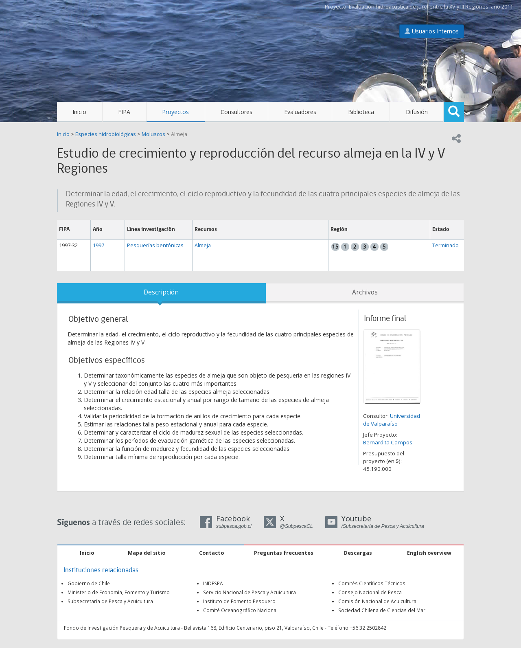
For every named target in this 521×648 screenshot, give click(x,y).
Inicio (79, 112)
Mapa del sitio (146, 552)
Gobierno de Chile (89, 583)
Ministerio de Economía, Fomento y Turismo (119, 592)
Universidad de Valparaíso (391, 419)
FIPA (124, 112)
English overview (429, 552)
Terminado (445, 245)
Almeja (179, 134)
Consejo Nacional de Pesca (370, 592)
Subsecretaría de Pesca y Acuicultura (110, 601)
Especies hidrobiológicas (105, 134)
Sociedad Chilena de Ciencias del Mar (381, 610)
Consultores (236, 112)
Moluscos (153, 134)
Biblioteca (361, 112)
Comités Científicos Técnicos (371, 583)
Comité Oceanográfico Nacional (240, 610)
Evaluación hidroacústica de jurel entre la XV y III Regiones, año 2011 (431, 6)
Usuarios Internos (432, 31)
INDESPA (213, 583)
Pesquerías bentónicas (155, 245)
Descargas (358, 552)
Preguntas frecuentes (283, 552)
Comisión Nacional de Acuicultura (377, 601)
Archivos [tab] (365, 292)
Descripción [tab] (161, 292)
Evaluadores (300, 112)
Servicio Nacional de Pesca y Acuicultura (249, 592)
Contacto (211, 552)
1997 (98, 245)
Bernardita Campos (387, 442)
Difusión (417, 112)
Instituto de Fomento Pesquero (239, 601)
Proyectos (175, 112)
